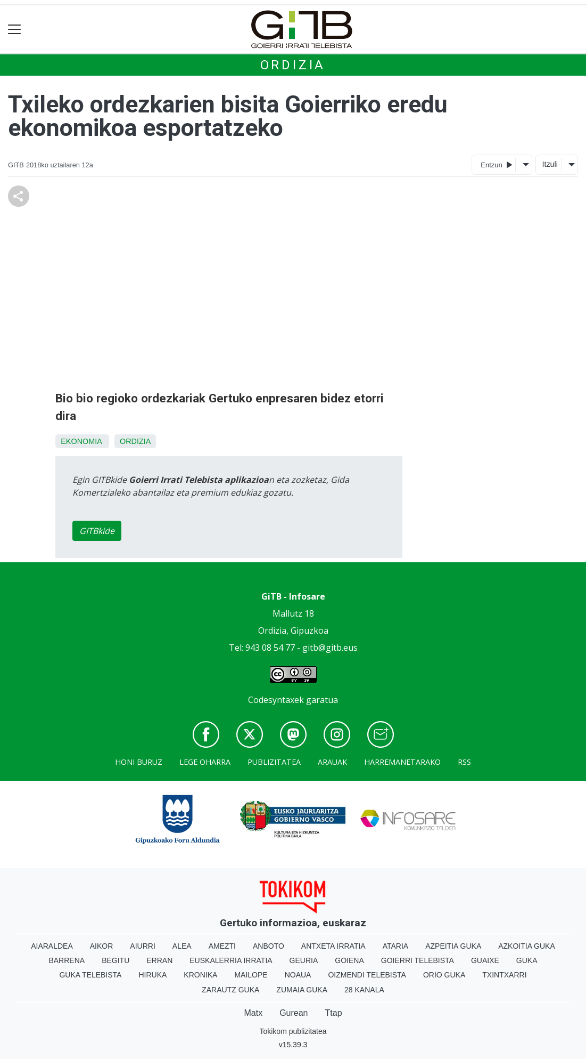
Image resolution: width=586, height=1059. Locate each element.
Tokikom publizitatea (292, 1031)
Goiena (349, 960)
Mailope (250, 975)
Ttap (333, 1012)
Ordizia (293, 65)
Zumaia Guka (301, 989)
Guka (527, 960)
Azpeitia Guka (453, 946)
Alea (182, 946)
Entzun (496, 164)
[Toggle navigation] (14, 29)
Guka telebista (90, 975)
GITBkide (96, 531)
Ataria (396, 946)
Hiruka (152, 975)
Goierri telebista (417, 960)
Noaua (298, 975)
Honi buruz (138, 762)
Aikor (101, 946)
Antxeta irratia (333, 946)
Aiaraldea (52, 946)
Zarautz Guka (230, 989)
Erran (159, 960)
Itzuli (550, 164)
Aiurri (142, 946)
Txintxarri (504, 975)
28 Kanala (364, 989)
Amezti (222, 946)
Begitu (115, 960)
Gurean (293, 1012)
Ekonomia (81, 441)
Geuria (304, 960)
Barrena (66, 960)
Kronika (200, 975)
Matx (253, 1012)
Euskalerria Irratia (230, 960)
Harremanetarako (402, 762)
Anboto (268, 946)
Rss (464, 762)
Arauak (332, 762)
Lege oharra (204, 762)
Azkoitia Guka (526, 946)
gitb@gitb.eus (330, 647)
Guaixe (485, 960)
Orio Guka (444, 975)
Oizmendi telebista (367, 975)
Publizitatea (274, 762)
